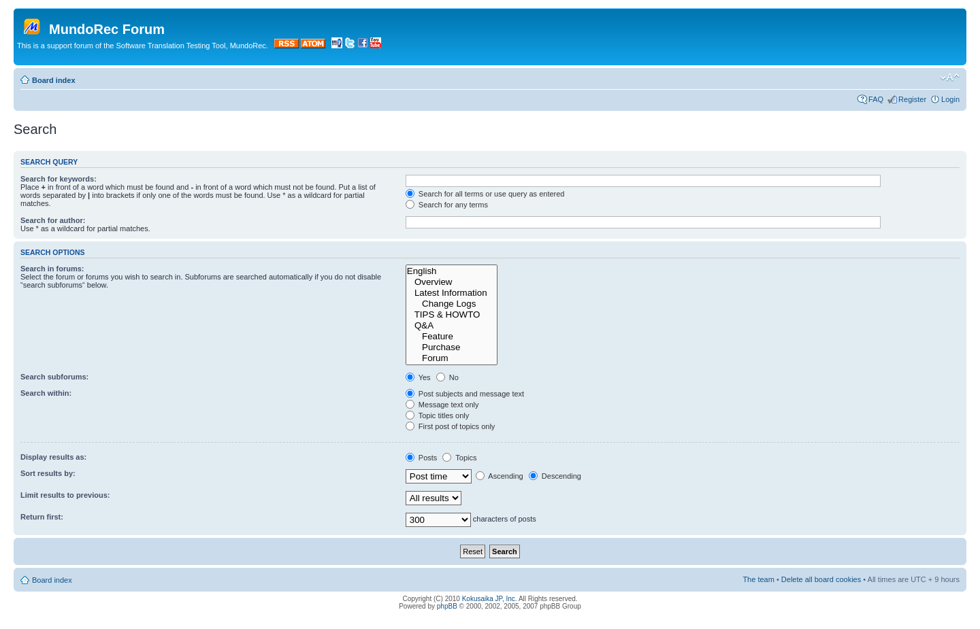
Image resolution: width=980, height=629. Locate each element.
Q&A (451, 325)
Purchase (451, 347)
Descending (555, 476)
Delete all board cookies (821, 579)
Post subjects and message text (465, 394)
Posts (422, 458)
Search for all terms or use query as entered (485, 194)
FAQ (875, 99)
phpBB (447, 606)
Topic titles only (437, 415)
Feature (451, 336)
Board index (54, 80)
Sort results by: (48, 473)
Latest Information (451, 293)
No (447, 377)
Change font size (950, 77)
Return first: (41, 517)
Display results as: (53, 457)
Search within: (45, 393)
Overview (451, 282)
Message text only (442, 405)
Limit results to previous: (65, 495)
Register (912, 99)
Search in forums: (52, 269)
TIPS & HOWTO (451, 314)
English (451, 271)
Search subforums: (54, 377)
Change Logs (451, 304)
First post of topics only (450, 426)
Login (950, 99)
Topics (459, 458)
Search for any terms (447, 205)
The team (758, 579)
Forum (451, 358)
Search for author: (52, 220)
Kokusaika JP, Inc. (489, 598)
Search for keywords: (58, 179)
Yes (418, 377)
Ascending (499, 476)
